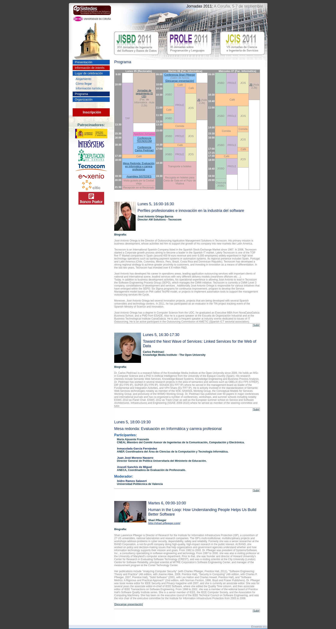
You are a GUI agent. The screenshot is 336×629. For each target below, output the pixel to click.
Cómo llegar (84, 83)
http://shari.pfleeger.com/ (164, 523)
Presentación (83, 62)
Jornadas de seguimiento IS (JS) (144, 93)
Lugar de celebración (89, 73)
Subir (256, 325)
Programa (81, 94)
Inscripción (92, 112)
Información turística (89, 88)
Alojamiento (83, 79)
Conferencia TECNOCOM (144, 140)
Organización (84, 99)
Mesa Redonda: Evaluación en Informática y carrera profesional (138, 166)
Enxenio (256, 626)
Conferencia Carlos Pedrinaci (144, 149)
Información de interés (90, 67)
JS (250, 84)
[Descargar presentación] (179, 80)
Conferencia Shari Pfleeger (179, 74)
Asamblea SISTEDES (139, 176)
